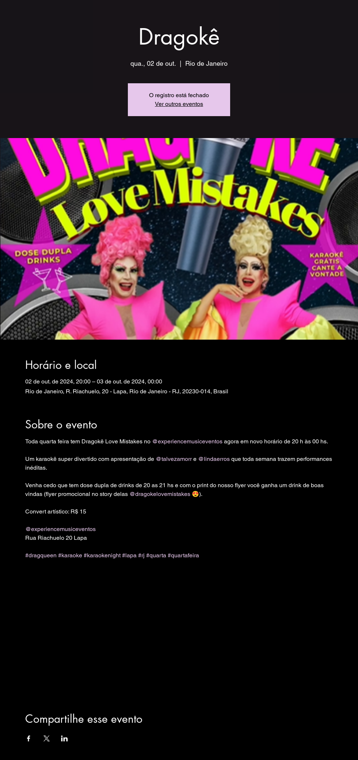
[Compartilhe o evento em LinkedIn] (64, 738)
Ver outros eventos (179, 103)
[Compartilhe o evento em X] (46, 738)
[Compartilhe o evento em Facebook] (28, 738)
